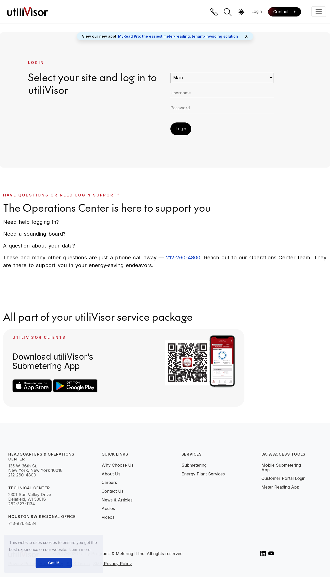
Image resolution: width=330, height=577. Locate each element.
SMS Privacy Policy (112, 564)
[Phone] (214, 12)
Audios (108, 508)
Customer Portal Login (283, 478)
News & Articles (117, 499)
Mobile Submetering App (281, 467)
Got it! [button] (53, 563)
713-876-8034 (22, 523)
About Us (111, 473)
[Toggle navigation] (318, 11)
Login (256, 11)
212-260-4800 (183, 257)
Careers (109, 482)
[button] (228, 12)
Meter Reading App (280, 487)
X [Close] (246, 36)
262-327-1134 (21, 504)
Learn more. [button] (80, 549)
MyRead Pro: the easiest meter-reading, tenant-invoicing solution (178, 36)
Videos (108, 517)
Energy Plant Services (203, 473)
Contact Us (112, 491)
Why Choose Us (118, 465)
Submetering (194, 465)
